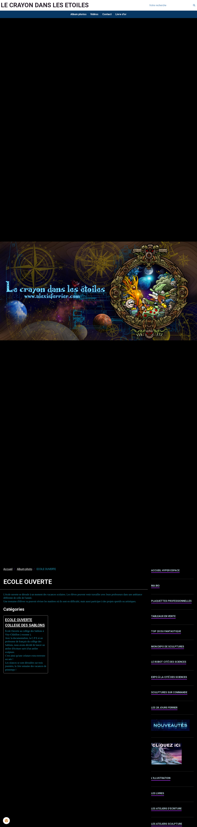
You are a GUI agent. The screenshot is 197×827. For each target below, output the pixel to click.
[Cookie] (6, 820)
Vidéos (94, 14)
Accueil (7, 569)
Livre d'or (122, 14)
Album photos (77, 14)
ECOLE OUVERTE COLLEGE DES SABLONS (21, 626)
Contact (107, 14)
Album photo (24, 569)
